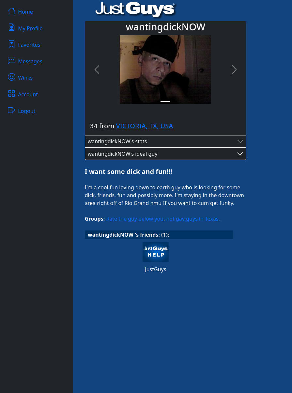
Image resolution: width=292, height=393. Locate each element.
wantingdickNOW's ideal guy (123, 153)
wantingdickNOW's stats (117, 141)
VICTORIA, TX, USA (144, 125)
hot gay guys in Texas (192, 218)
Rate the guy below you (134, 218)
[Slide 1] (165, 101)
